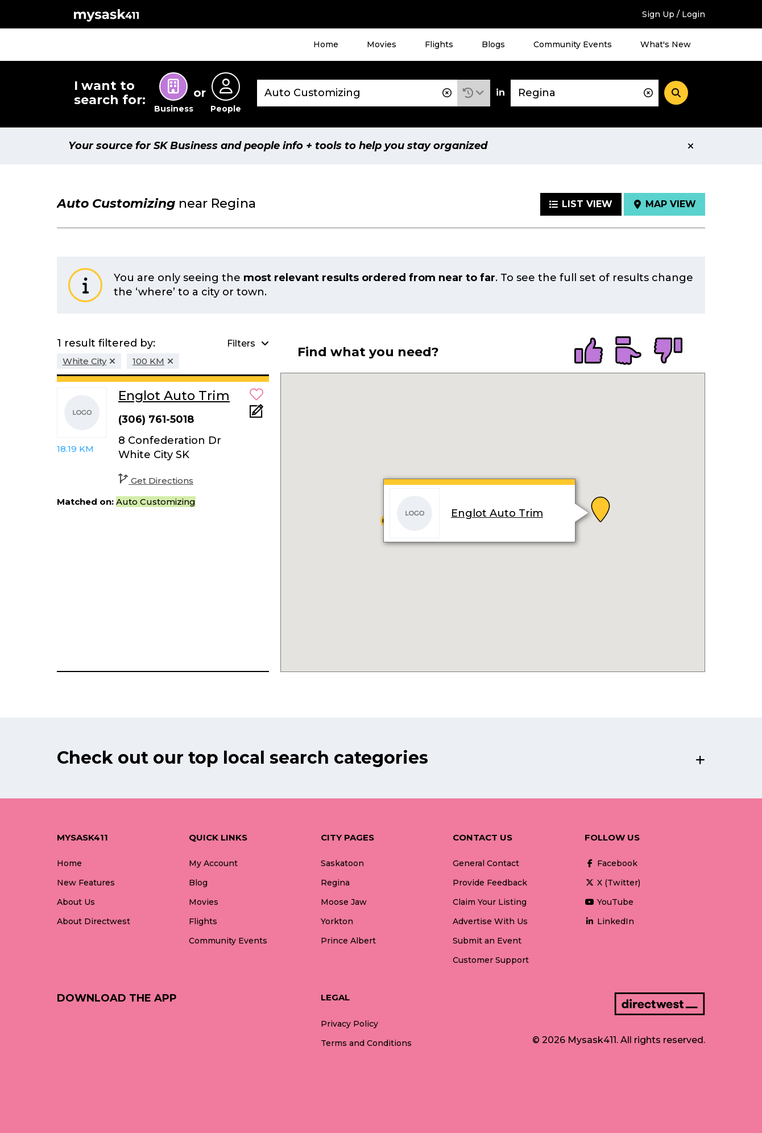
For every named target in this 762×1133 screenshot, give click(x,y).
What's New (665, 44)
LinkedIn (609, 921)
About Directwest (93, 921)
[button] (473, 93)
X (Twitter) (612, 882)
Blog (198, 882)
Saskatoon (342, 863)
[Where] (585, 93)
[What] (357, 93)
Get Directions (155, 480)
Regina (335, 882)
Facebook (611, 863)
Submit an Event (487, 941)
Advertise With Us (490, 921)
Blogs (493, 44)
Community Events (572, 44)
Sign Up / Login (673, 14)
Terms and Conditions (366, 1043)
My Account (213, 863)
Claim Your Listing (490, 902)
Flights (439, 44)
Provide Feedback (490, 882)
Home (325, 44)
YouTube (609, 902)
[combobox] (357, 93)
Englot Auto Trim (497, 513)
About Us (76, 902)
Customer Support (491, 960)
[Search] (676, 93)
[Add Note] (256, 414)
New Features (86, 882)
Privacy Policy (349, 1024)
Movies (381, 44)
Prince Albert (348, 941)
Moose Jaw (344, 902)
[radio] (588, 352)
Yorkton (337, 921)
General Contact (486, 863)
